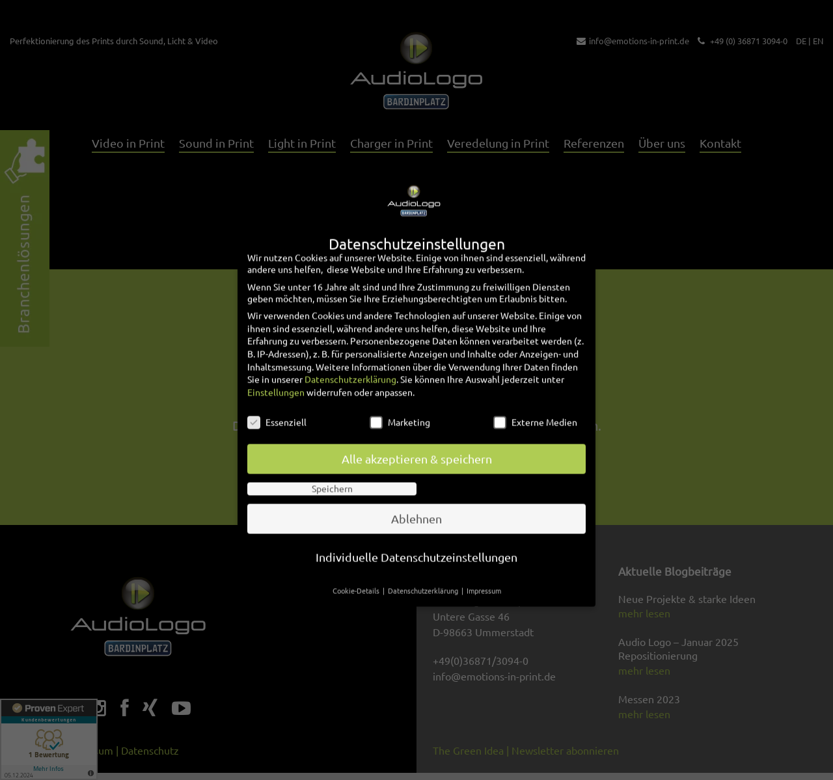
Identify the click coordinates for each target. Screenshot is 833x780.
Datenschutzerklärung (350, 358)
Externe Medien (535, 401)
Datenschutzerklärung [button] (424, 569)
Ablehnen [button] (416, 497)
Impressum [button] (484, 569)
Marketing (400, 401)
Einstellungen (276, 371)
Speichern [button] (332, 467)
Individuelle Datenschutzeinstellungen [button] (416, 536)
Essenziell (277, 401)
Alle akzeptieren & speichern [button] (417, 437)
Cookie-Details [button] (357, 569)
